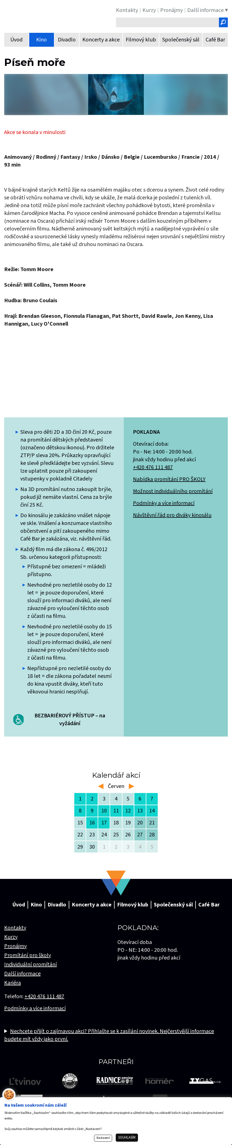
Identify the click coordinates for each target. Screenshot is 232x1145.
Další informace (22, 974)
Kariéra (12, 983)
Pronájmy (15, 946)
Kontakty (15, 928)
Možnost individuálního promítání (173, 491)
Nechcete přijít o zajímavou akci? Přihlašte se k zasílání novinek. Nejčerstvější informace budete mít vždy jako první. (109, 1035)
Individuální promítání (30, 964)
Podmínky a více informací (163, 503)
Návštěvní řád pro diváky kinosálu (172, 515)
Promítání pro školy (27, 955)
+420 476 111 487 (153, 467)
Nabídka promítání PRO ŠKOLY (169, 479)
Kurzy (11, 937)
